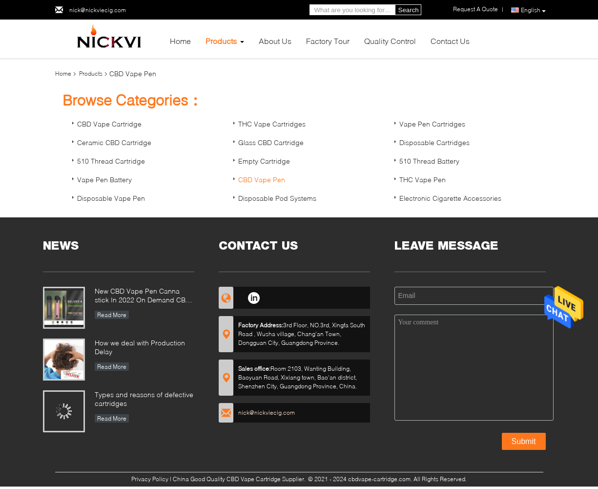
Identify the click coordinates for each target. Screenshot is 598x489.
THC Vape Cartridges (272, 124)
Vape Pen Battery (104, 179)
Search (408, 10)
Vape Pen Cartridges (432, 124)
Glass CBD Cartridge (271, 142)
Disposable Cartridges (434, 142)
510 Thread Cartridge (111, 161)
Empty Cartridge (264, 161)
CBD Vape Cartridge (109, 124)
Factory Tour (328, 40)
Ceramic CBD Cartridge (114, 142)
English (533, 10)
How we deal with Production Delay (140, 347)
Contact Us (450, 40)
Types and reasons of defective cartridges (144, 398)
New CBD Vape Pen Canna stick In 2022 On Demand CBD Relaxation (142, 296)
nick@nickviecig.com (97, 10)
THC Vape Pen (422, 179)
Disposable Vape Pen (111, 198)
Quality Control (390, 40)
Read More (111, 315)
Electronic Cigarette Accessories (450, 198)
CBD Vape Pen (261, 179)
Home (180, 40)
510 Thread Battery (429, 161)
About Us (275, 40)
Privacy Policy (149, 479)
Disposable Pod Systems (277, 198)
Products (221, 40)
